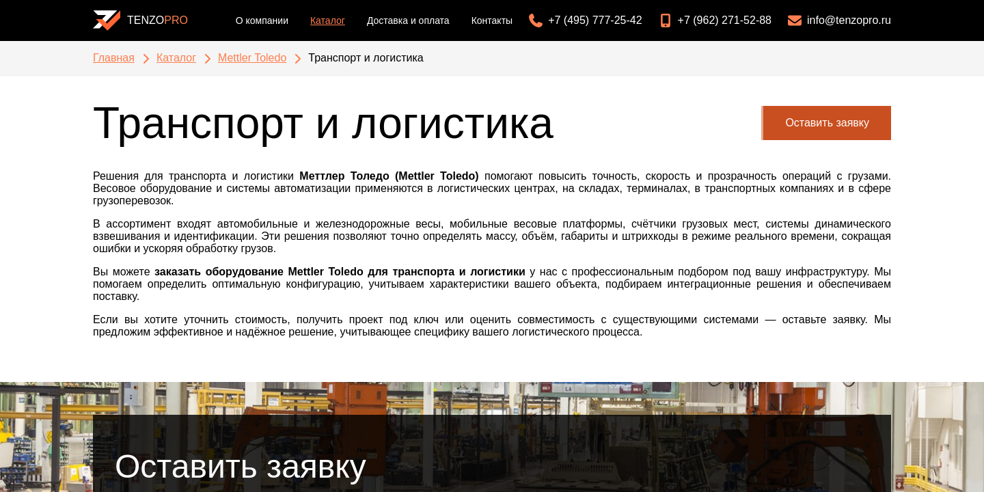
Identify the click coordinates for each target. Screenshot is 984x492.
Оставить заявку (827, 122)
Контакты (492, 20)
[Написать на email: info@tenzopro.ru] (836, 20)
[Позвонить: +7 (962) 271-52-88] (712, 20)
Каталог (327, 20)
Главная (114, 58)
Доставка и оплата (408, 20)
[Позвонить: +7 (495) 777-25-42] (582, 20)
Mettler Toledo (252, 58)
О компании (262, 20)
